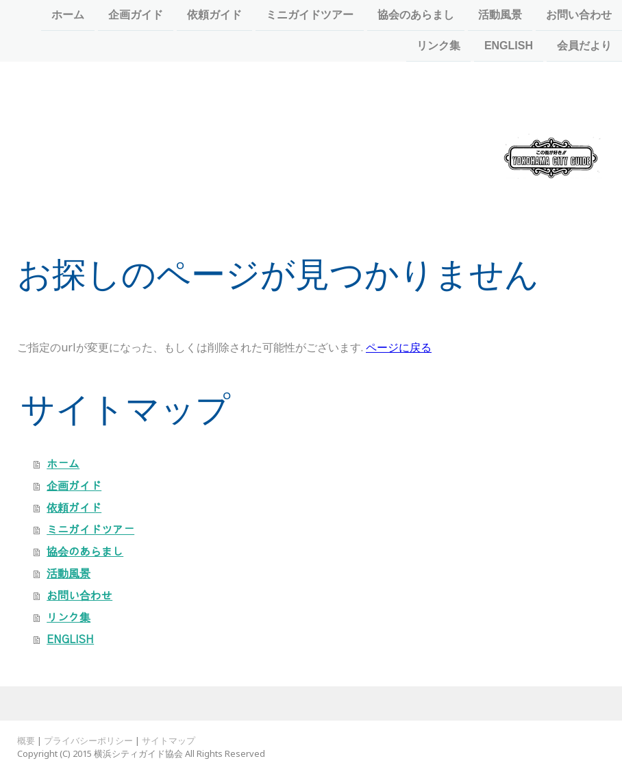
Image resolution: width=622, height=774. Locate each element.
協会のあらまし (415, 15)
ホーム (67, 15)
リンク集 (438, 47)
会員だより (584, 47)
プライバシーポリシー (88, 740)
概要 (26, 740)
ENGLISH (508, 47)
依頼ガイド (214, 15)
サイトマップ (168, 740)
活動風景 (500, 15)
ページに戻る (399, 347)
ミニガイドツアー (309, 15)
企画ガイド (135, 15)
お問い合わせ (579, 15)
